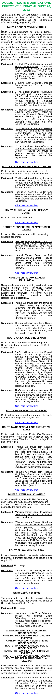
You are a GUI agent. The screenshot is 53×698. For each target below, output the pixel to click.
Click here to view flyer (26, 693)
